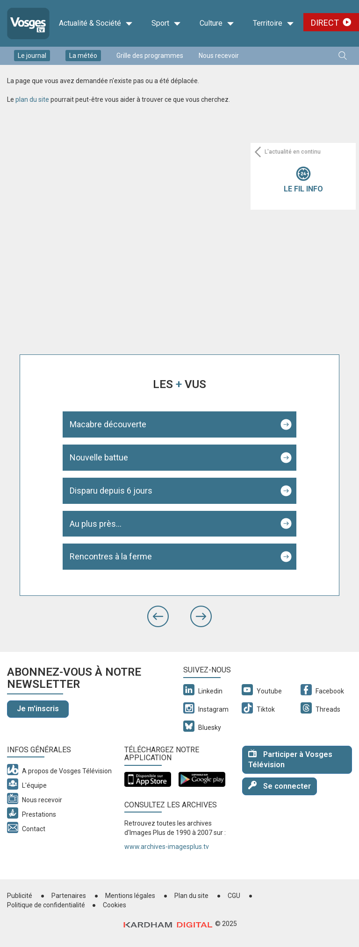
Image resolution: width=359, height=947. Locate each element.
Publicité (19, 895)
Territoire (273, 23)
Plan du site (191, 895)
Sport (166, 23)
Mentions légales (130, 895)
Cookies (114, 905)
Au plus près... (96, 524)
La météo (83, 55)
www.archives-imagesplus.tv (166, 846)
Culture (217, 23)
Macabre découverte (108, 424)
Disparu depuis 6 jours (111, 490)
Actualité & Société (96, 23)
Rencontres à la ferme (111, 556)
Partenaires (68, 895)
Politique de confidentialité (46, 905)
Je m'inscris (38, 708)
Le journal (32, 55)
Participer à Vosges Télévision (290, 759)
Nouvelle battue (99, 457)
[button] (158, 616)
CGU (234, 895)
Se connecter (279, 786)
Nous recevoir (219, 55)
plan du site (32, 99)
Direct (325, 23)
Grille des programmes (149, 55)
